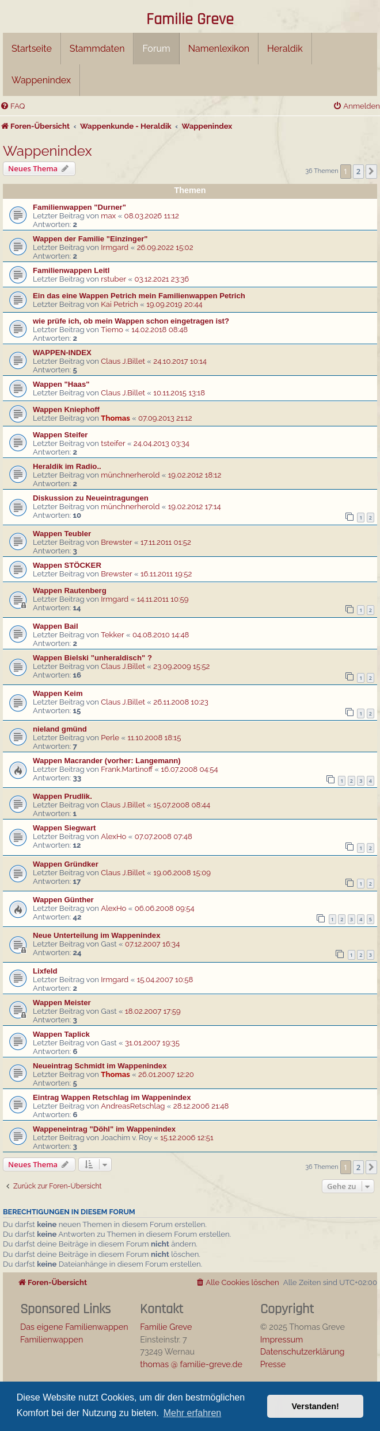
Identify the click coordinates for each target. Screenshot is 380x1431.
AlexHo (113, 836)
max (108, 215)
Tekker (112, 634)
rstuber (113, 279)
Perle (110, 737)
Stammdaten (97, 48)
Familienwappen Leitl (71, 270)
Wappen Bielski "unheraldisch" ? (92, 657)
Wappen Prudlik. (62, 796)
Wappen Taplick (61, 1034)
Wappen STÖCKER (67, 565)
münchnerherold (130, 475)
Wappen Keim (58, 693)
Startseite (32, 48)
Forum (156, 48)
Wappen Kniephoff (66, 409)
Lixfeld (45, 971)
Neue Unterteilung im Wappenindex (97, 935)
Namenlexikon (218, 48)
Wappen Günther (63, 899)
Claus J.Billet (123, 361)
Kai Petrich (119, 304)
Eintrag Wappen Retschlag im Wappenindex (112, 1097)
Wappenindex (41, 80)
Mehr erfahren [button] (193, 1413)
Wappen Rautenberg (70, 590)
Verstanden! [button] (315, 1406)
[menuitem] (12, 106)
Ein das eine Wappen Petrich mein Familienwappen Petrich (139, 295)
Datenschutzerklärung (302, 1351)
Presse (273, 1364)
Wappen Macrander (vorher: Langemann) (107, 760)
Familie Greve (190, 20)
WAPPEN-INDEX (62, 352)
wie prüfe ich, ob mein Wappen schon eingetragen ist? (131, 321)
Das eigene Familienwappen (74, 1327)
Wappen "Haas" (61, 384)
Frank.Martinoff (127, 769)
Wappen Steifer (60, 434)
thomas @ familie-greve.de (191, 1364)
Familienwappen (51, 1339)
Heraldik (285, 48)
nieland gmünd (60, 729)
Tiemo (112, 329)
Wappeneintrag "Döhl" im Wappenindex (104, 1129)
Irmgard (114, 247)
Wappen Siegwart (64, 828)
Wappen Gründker (65, 864)
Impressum (281, 1339)
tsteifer (113, 443)
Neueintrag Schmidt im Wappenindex (100, 1065)
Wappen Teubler (62, 533)
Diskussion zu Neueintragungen (91, 498)
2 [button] (358, 171)
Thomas (115, 418)
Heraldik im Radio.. (67, 466)
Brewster (116, 542)
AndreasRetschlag (133, 1106)
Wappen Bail (55, 626)
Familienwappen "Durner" (79, 207)
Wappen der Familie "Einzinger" (90, 238)
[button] (371, 171)
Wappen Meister (62, 1002)
